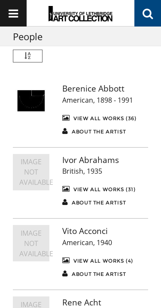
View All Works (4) (97, 260)
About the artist (94, 131)
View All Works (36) (99, 117)
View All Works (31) (99, 188)
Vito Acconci (85, 231)
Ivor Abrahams (90, 160)
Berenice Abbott (93, 88)
